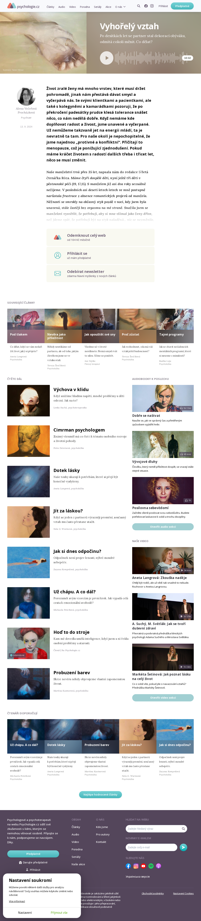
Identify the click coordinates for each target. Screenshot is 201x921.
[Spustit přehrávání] (106, 58)
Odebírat (183, 847)
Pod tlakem (18, 334)
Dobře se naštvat (146, 415)
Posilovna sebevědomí (150, 508)
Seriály (97, 7)
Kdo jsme (102, 827)
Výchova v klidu (71, 389)
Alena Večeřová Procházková (26, 110)
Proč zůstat (130, 334)
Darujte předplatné (33, 862)
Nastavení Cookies (183, 893)
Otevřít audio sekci (163, 526)
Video (72, 7)
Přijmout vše (59, 913)
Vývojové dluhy (145, 461)
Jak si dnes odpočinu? (77, 551)
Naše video (140, 541)
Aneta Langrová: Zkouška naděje (159, 578)
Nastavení (25, 913)
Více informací (17, 901)
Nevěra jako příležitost (56, 336)
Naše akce (78, 864)
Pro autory (103, 834)
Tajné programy (171, 334)
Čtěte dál (14, 379)
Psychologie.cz (23, 6)
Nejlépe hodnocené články (100, 794)
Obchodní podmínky (153, 893)
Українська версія (138, 876)
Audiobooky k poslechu (150, 379)
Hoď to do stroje (71, 632)
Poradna (85, 7)
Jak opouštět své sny (100, 334)
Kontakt (101, 842)
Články (50, 7)
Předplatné (182, 6)
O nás (118, 7)
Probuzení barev (72, 672)
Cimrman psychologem (79, 430)
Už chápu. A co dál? (75, 591)
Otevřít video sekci (163, 697)
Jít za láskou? (68, 511)
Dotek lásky (67, 470)
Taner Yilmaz (18, 70)
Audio (61, 7)
